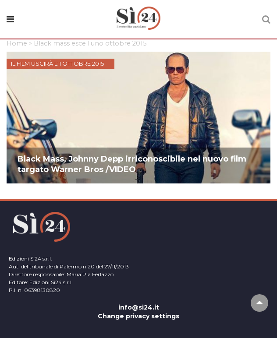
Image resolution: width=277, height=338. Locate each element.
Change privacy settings (138, 316)
